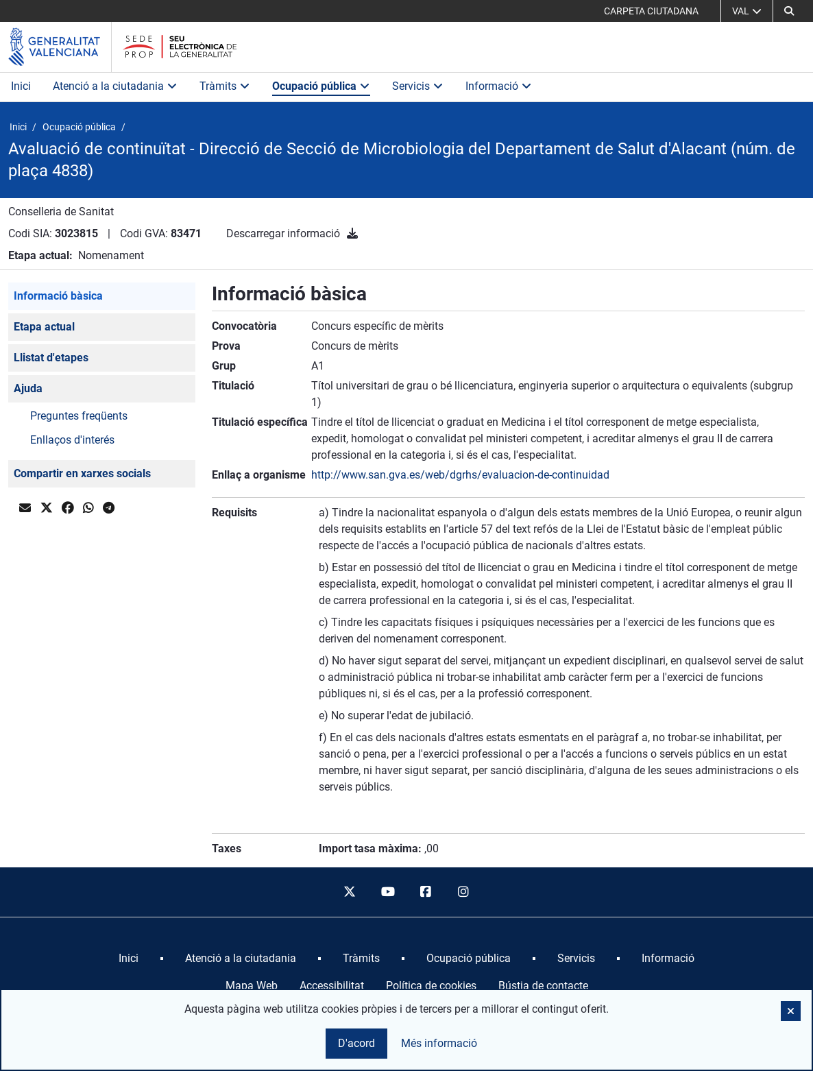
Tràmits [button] (224, 86)
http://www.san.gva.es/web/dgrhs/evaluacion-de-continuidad (460, 474)
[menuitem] (128, 958)
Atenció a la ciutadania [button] (115, 86)
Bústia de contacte (543, 985)
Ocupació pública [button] (321, 86)
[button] (789, 11)
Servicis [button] (418, 86)
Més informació (439, 1043)
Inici (21, 86)
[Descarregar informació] (352, 233)
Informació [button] (498, 86)
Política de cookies (431, 985)
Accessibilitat (332, 985)
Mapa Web (252, 985)
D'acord (356, 1043)
